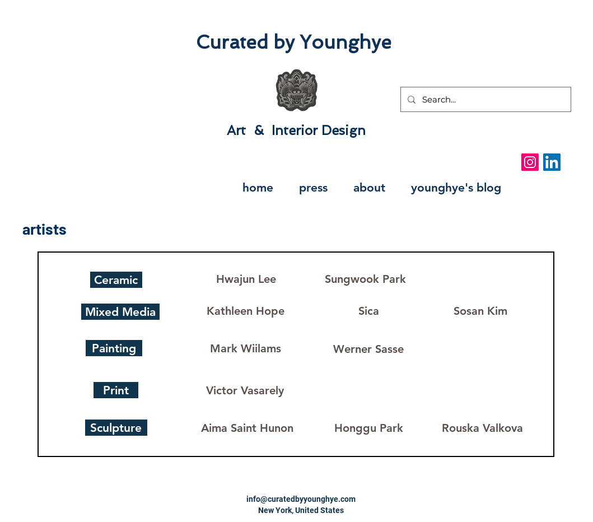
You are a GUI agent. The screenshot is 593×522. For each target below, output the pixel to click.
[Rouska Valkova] (482, 428)
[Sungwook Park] (366, 279)
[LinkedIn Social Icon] (552, 162)
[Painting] (114, 348)
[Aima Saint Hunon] (247, 428)
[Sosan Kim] (480, 310)
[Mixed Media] (120, 312)
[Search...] (484, 99)
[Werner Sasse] (368, 349)
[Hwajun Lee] (246, 279)
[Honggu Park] (369, 428)
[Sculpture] (116, 428)
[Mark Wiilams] (246, 348)
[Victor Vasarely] (245, 390)
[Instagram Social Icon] (530, 162)
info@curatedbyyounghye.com (301, 499)
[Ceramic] (116, 280)
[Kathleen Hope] (246, 310)
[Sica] (369, 311)
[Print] (116, 390)
